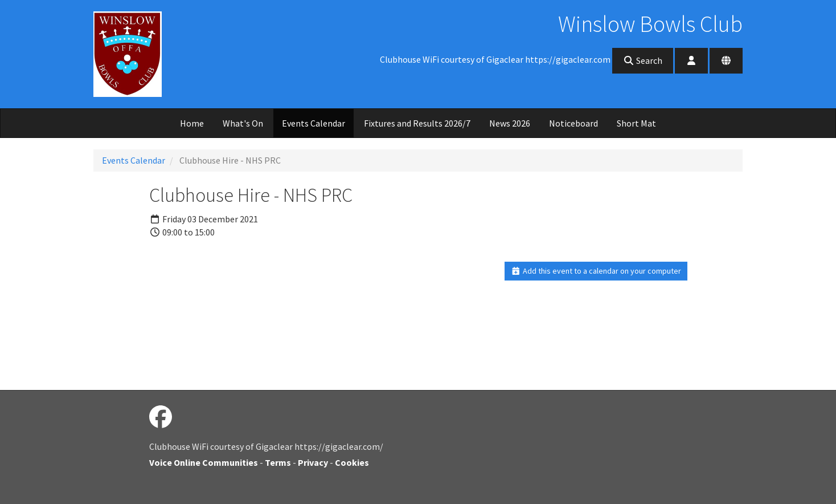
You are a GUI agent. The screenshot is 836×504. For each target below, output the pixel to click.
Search (642, 60)
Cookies (352, 462)
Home (192, 123)
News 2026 (509, 123)
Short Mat (636, 123)
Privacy (313, 462)
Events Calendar (313, 123)
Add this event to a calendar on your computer (596, 271)
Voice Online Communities (203, 462)
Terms (278, 462)
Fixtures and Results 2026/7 (417, 123)
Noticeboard (573, 123)
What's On (243, 123)
